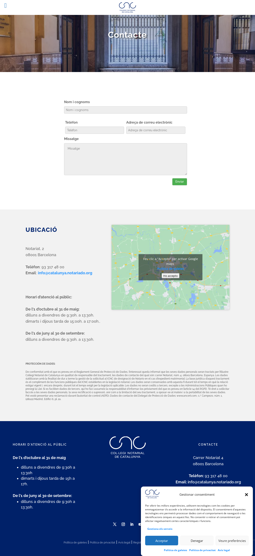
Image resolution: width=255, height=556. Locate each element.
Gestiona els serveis (159, 529)
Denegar (197, 541)
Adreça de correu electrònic (149, 122)
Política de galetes (175, 550)
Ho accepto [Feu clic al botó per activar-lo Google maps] (170, 275)
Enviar (179, 181)
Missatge (71, 139)
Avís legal (224, 550)
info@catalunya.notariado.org (65, 273)
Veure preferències (232, 541)
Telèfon (71, 122)
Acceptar (161, 541)
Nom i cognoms (77, 102)
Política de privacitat (202, 550)
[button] (246, 494)
